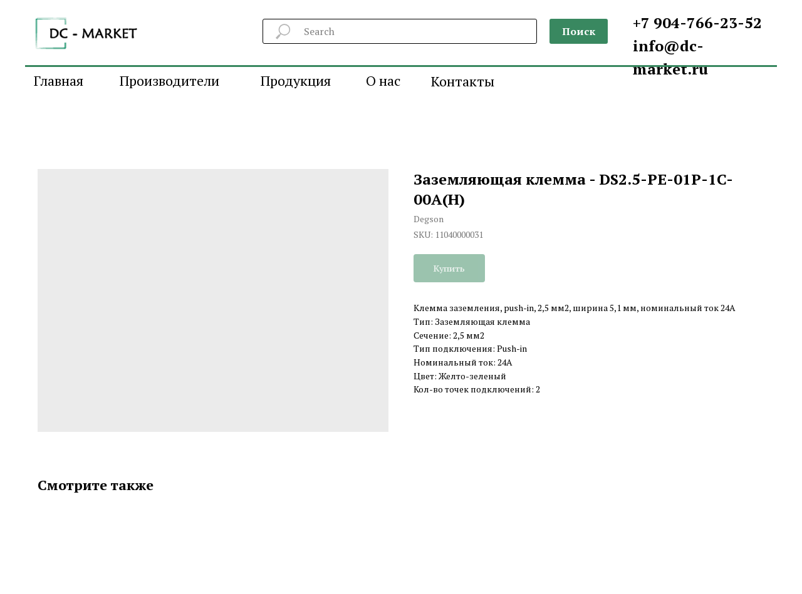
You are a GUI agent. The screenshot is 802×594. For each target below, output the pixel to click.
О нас (383, 80)
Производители (169, 80)
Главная (58, 80)
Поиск (578, 31)
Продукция (296, 80)
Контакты (462, 81)
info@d (661, 46)
